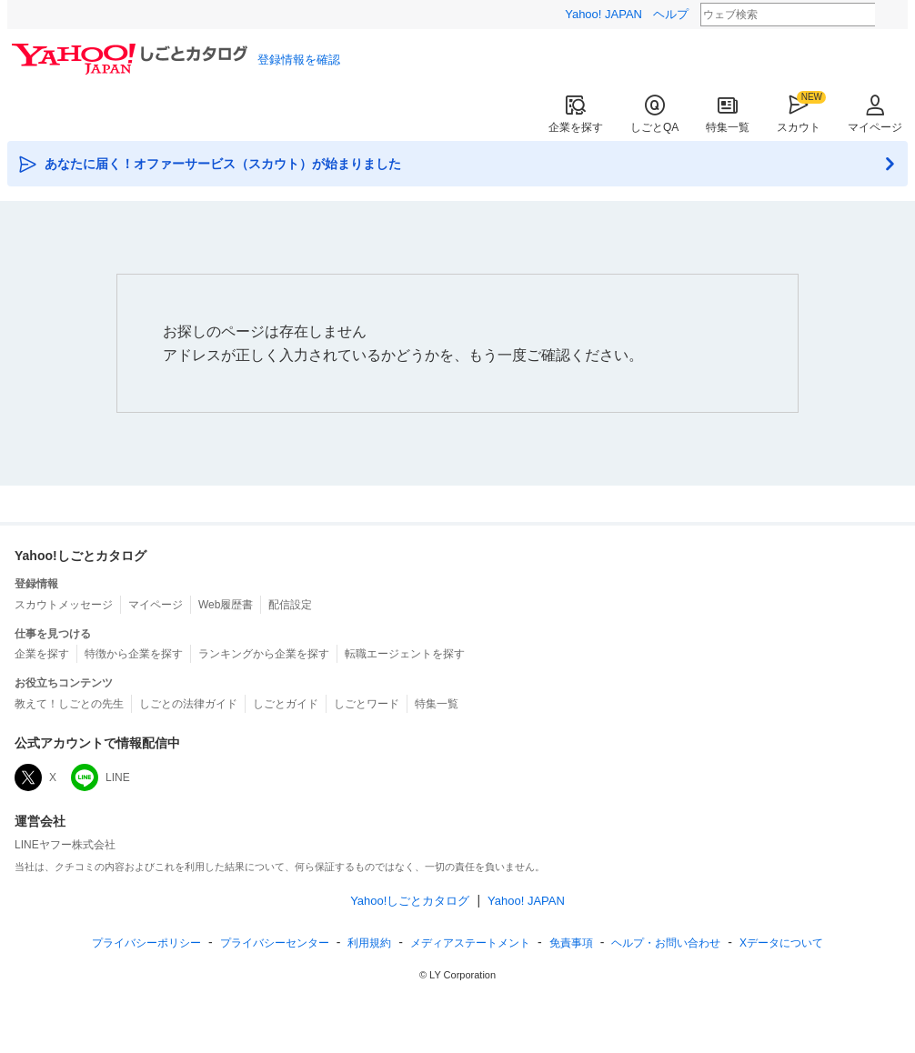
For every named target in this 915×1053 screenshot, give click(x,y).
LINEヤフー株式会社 (65, 844)
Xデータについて (781, 943)
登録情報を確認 (298, 59)
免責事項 (571, 943)
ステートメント (470, 943)
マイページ (875, 114)
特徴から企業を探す (134, 653)
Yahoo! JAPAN (603, 14)
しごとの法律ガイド (188, 703)
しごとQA (654, 114)
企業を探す (575, 114)
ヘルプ (671, 14)
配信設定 (290, 604)
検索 (887, 15)
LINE (100, 777)
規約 (369, 943)
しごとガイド (285, 703)
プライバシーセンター (274, 943)
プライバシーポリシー (146, 943)
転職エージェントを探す (405, 653)
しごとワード (366, 703)
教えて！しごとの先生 (69, 703)
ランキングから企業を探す (263, 653)
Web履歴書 (225, 604)
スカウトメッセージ (64, 604)
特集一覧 (727, 114)
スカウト (798, 114)
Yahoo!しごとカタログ (409, 901)
